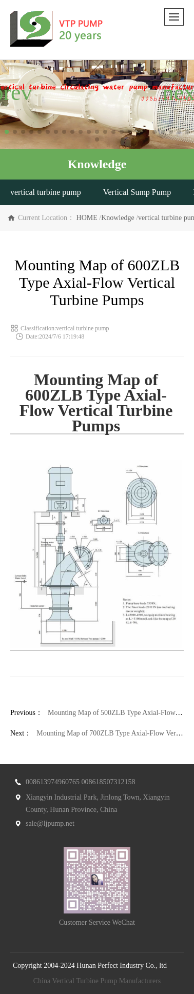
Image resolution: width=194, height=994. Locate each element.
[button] (7, 132)
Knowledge (117, 218)
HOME (87, 218)
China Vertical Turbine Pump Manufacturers (97, 981)
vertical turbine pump (45, 192)
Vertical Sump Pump (137, 192)
